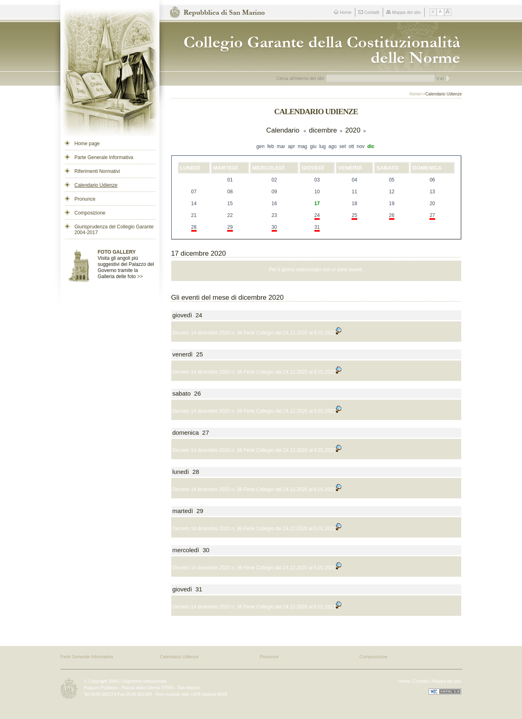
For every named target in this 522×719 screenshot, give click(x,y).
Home (343, 12)
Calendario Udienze (96, 185)
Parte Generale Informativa (104, 157)
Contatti (368, 12)
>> (140, 276)
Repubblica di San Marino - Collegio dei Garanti (319, 46)
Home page (87, 143)
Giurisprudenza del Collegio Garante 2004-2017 (114, 229)
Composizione (90, 213)
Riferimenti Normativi (97, 171)
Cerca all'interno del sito (300, 78)
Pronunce (85, 199)
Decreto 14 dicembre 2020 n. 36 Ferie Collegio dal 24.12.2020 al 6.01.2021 (257, 333)
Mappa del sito (403, 12)
